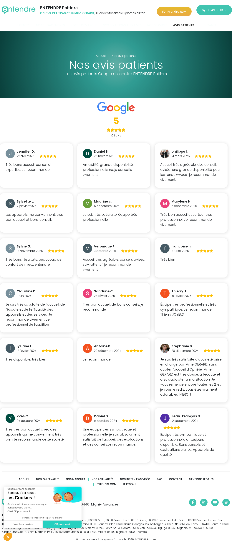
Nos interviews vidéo (135, 477)
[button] (7, 536)
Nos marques (75, 477)
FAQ (159, 477)
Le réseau (129, 482)
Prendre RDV (174, 9)
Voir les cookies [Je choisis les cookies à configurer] (22, 524)
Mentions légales (201, 477)
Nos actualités (102, 477)
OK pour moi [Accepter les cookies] (62, 524)
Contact (175, 477)
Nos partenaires (47, 477)
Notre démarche (83, 23)
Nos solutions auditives (122, 23)
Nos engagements (50, 23)
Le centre (22, 23)
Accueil (24, 477)
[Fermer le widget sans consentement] (21, 489)
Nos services (157, 23)
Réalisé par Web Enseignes (93, 537)
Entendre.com (106, 482)
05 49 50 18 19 (214, 9)
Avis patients (183, 23)
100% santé (208, 23)
